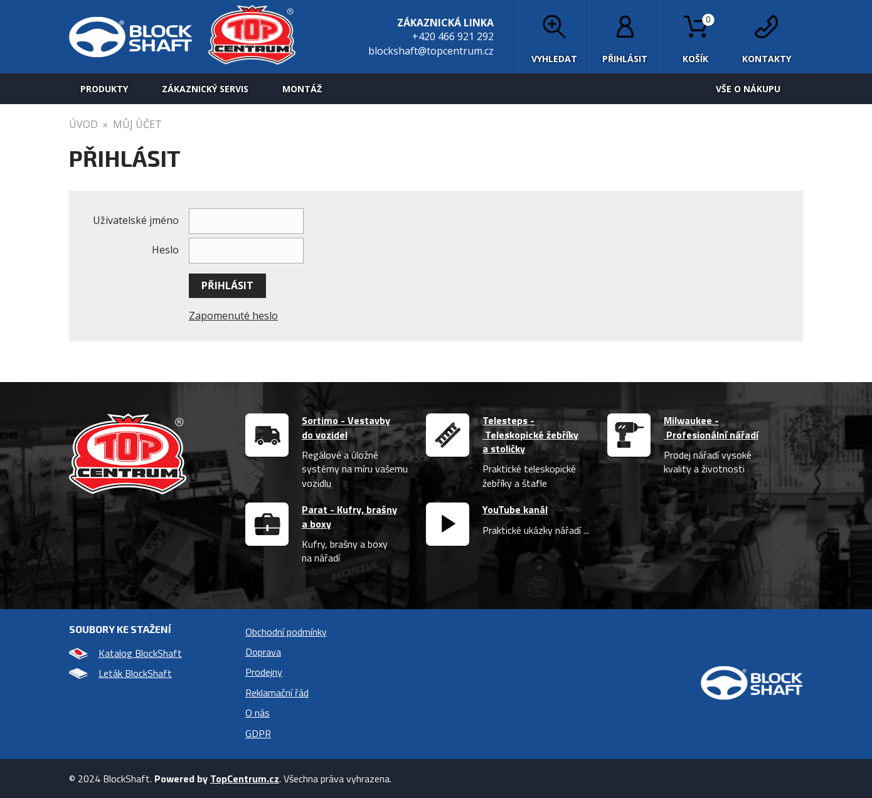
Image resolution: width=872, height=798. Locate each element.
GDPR (258, 733)
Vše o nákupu (748, 89)
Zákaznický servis (205, 89)
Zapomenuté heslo (233, 315)
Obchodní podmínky (286, 632)
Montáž (302, 89)
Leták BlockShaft (120, 673)
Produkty (104, 89)
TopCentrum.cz (244, 778)
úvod (83, 124)
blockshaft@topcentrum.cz (431, 51)
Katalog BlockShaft (125, 653)
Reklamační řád (277, 693)
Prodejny (263, 672)
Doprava (263, 652)
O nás (257, 713)
